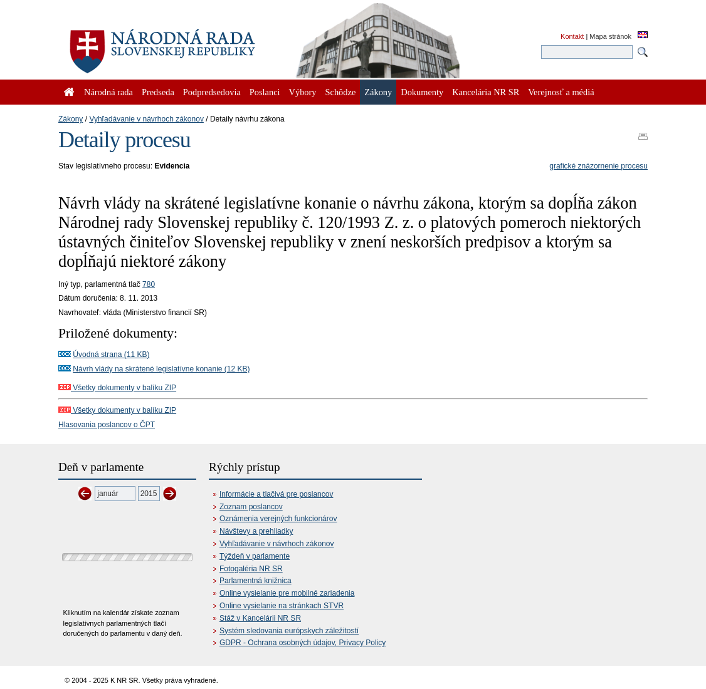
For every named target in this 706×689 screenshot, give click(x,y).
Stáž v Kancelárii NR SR (260, 618)
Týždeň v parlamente (254, 556)
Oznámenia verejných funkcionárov (278, 518)
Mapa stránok (610, 36)
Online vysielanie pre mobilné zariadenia (286, 593)
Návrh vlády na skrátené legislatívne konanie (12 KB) (161, 369)
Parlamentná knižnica (255, 580)
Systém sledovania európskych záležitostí (289, 630)
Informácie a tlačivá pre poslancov (276, 494)
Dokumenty (422, 92)
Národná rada (108, 92)
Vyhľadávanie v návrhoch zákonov (146, 119)
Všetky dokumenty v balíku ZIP (117, 387)
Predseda (158, 92)
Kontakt (572, 36)
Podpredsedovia (212, 92)
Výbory (303, 92)
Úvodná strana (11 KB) (111, 354)
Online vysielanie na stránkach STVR (281, 605)
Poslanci (265, 92)
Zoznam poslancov (251, 506)
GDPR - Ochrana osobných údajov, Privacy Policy (302, 642)
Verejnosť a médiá (561, 92)
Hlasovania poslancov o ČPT (106, 424)
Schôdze (340, 92)
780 (148, 284)
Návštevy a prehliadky (256, 531)
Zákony (70, 119)
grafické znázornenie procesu (598, 166)
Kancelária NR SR (485, 92)
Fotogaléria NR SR (251, 568)
